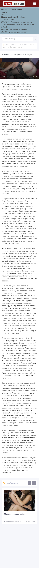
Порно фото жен (7, 19)
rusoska (4, 12)
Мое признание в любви (14, 514)
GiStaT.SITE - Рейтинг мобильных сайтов (16, 22)
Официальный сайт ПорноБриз (13, 17)
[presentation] (29, 483)
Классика (18, 60)
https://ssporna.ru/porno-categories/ (14, 29)
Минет (25, 60)
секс (2, 14)
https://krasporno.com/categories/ (14, 32)
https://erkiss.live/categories (11, 9)
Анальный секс (9, 60)
